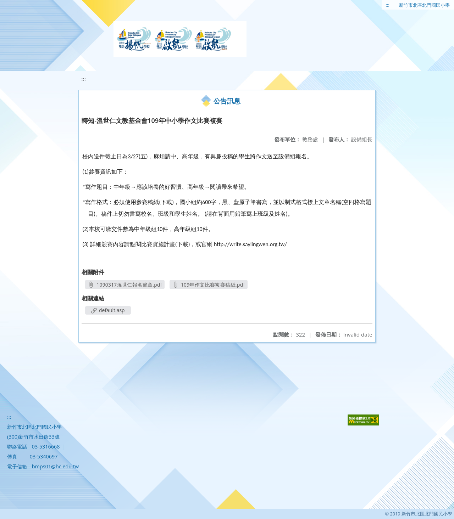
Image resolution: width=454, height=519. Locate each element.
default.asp (107, 310)
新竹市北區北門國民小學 (424, 5)
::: (387, 5)
